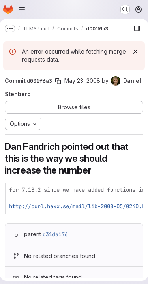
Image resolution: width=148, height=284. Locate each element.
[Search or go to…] (125, 9)
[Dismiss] (135, 51)
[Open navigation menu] (21, 9)
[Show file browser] (137, 28)
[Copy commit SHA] (58, 81)
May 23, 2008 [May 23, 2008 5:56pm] (82, 80)
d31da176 (55, 234)
